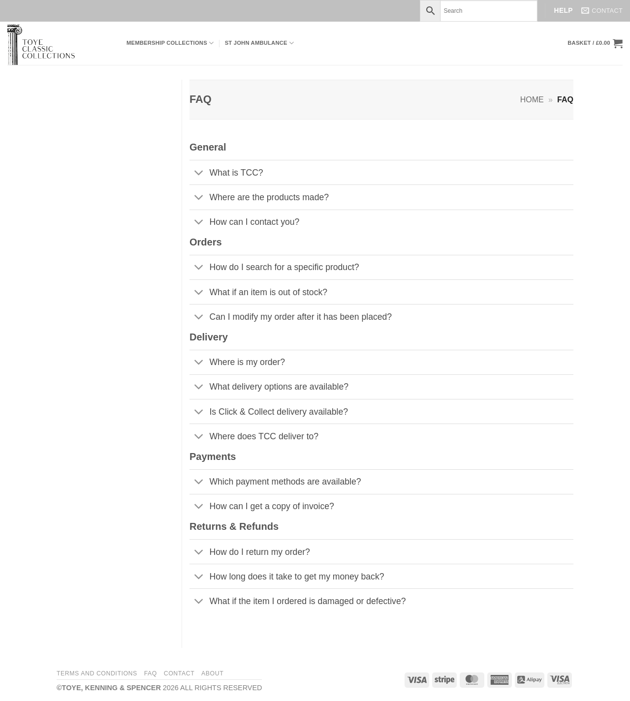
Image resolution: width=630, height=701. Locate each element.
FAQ (150, 673)
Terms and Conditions (97, 673)
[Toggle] (199, 173)
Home (532, 99)
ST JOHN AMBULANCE (259, 43)
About (212, 673)
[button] (595, 43)
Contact (179, 673)
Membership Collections (170, 43)
